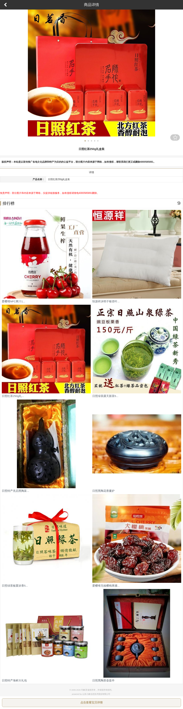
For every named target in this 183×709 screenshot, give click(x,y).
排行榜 (7, 203)
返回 (5, 5)
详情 (91, 172)
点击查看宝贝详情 (91, 702)
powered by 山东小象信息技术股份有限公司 (91, 694)
